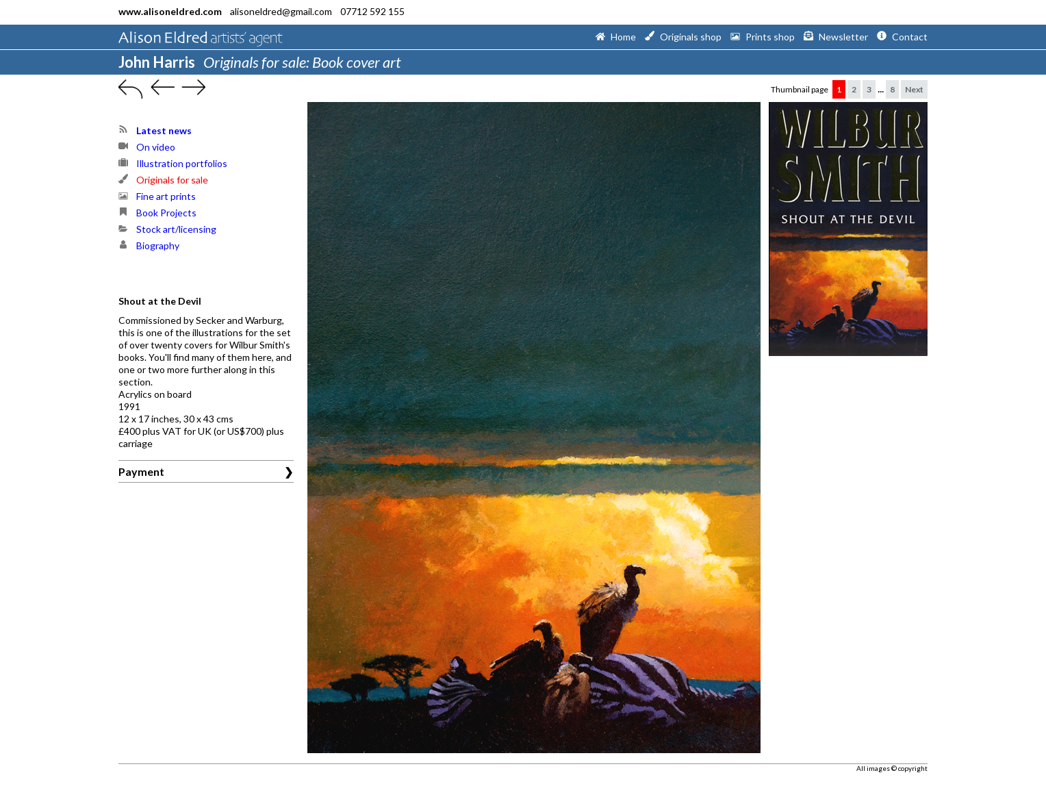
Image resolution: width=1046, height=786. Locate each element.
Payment (141, 471)
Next (914, 89)
